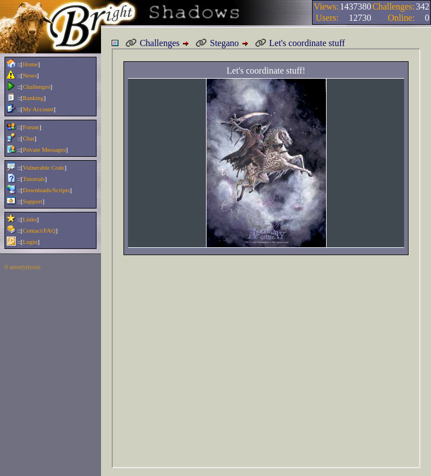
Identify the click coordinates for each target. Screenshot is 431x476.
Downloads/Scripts (46, 190)
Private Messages (44, 149)
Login (30, 241)
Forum (31, 127)
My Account (38, 109)
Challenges (37, 86)
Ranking (33, 97)
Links (30, 219)
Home (30, 64)
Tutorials (34, 178)
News (30, 75)
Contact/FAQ (39, 230)
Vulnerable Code (44, 167)
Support (33, 201)
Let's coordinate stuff (300, 43)
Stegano (217, 43)
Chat (29, 138)
